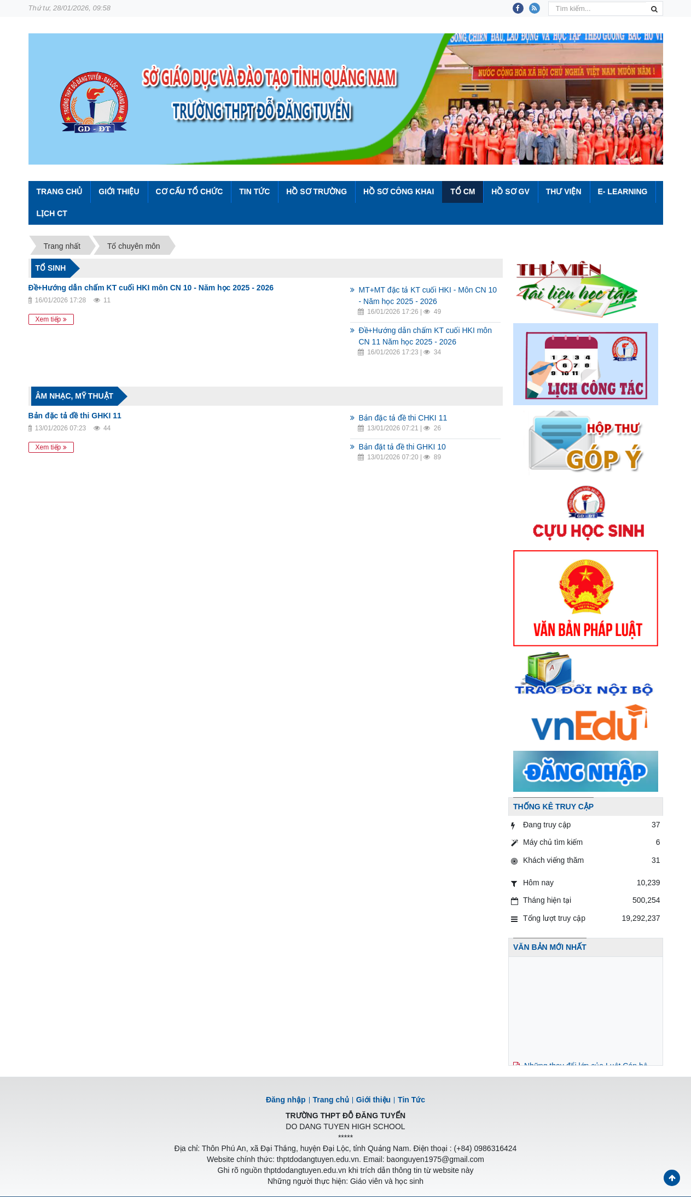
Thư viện (564, 191)
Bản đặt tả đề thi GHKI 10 (401, 446)
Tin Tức (254, 191)
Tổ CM (462, 191)
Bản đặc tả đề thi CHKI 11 (402, 417)
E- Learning (622, 191)
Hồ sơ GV (510, 191)
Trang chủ (331, 1099)
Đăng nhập (286, 1099)
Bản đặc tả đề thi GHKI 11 (74, 415)
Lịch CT (52, 213)
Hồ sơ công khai (398, 191)
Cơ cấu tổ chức (189, 191)
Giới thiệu (118, 191)
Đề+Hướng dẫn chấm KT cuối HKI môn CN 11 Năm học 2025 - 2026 (424, 336)
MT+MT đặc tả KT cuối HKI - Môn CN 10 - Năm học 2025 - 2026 (427, 295)
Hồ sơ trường (316, 191)
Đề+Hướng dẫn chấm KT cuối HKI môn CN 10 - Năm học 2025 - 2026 (151, 287)
